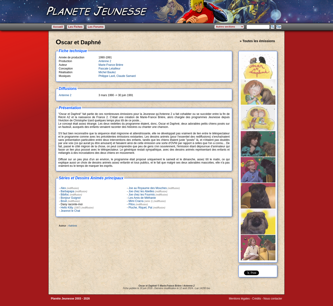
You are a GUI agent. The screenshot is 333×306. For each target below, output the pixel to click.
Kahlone (72, 225)
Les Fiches (75, 26)
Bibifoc (65, 194)
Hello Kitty (70, 207)
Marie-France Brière (111, 64)
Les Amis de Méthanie (142, 197)
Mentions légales (239, 298)
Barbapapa (67, 191)
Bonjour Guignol (70, 197)
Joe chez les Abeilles (141, 191)
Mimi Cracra (141, 201)
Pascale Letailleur (109, 68)
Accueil (58, 26)
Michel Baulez (107, 72)
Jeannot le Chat (70, 210)
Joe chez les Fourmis (142, 194)
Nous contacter (272, 298)
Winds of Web (237, 301)
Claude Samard (126, 76)
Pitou (132, 204)
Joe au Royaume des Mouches (148, 188)
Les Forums (96, 26)
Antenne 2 (105, 61)
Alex (63, 188)
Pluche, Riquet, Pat (140, 207)
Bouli (64, 201)
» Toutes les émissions (257, 41)
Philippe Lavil (107, 76)
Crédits (256, 298)
